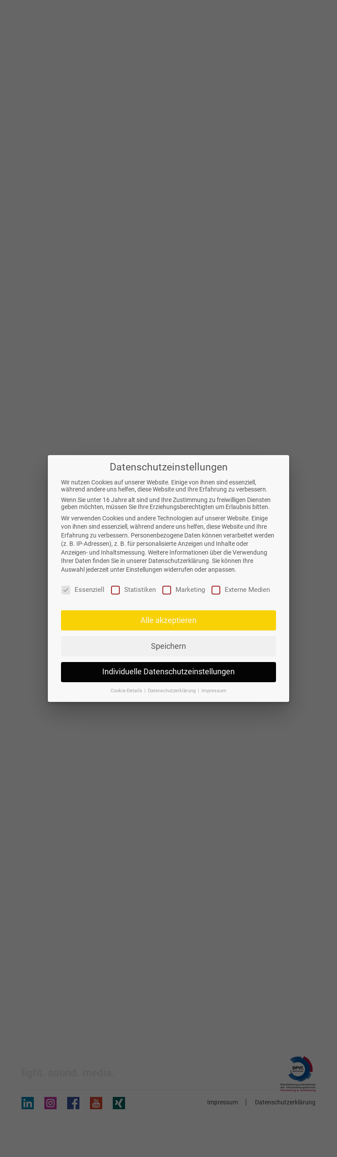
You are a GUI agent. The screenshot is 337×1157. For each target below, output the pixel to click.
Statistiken (133, 590)
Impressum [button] (213, 691)
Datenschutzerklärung (178, 560)
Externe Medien (241, 590)
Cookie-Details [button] (127, 691)
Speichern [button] (168, 646)
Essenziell (82, 590)
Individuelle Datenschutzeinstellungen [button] (168, 671)
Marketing (183, 590)
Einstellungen (144, 569)
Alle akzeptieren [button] (168, 620)
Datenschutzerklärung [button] (172, 691)
